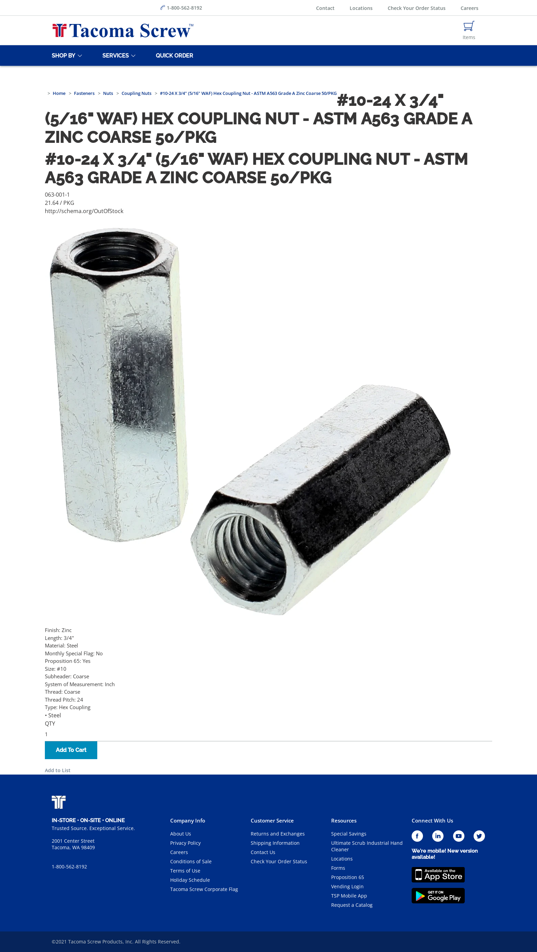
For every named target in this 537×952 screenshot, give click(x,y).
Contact (325, 8)
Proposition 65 (347, 877)
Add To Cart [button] (71, 750)
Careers (469, 8)
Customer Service (272, 820)
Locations (361, 8)
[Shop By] (62, 55)
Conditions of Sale (191, 861)
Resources (344, 820)
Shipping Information (275, 843)
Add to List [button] (58, 770)
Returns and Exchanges (278, 833)
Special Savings (348, 833)
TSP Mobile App (349, 895)
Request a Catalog (352, 905)
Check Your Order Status (417, 8)
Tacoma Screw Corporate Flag (204, 889)
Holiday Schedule (190, 880)
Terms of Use (185, 870)
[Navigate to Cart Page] (469, 30)
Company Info (187, 820)
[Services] (114, 55)
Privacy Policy (185, 843)
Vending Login (347, 886)
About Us (180, 833)
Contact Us (263, 852)
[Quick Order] (173, 55)
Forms (338, 868)
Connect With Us (432, 820)
